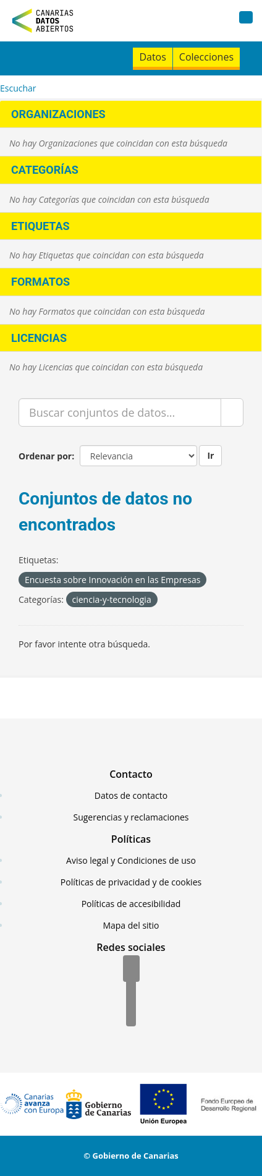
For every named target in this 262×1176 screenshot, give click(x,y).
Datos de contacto (131, 795)
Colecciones (206, 57)
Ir (210, 455)
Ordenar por (45, 456)
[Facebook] (131, 969)
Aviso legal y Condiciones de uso (131, 860)
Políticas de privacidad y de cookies (131, 882)
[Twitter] (131, 992)
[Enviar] (232, 412)
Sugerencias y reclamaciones (131, 817)
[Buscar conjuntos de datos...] (120, 412)
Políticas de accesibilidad (131, 904)
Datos (152, 57)
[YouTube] (131, 1014)
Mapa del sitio (131, 925)
